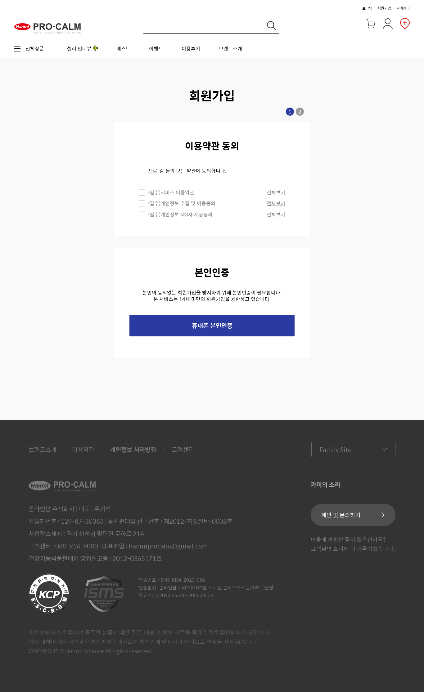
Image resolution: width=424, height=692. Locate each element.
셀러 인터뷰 (79, 48)
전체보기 (276, 192)
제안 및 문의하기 (341, 515)
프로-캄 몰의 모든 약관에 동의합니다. (187, 171)
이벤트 (156, 48)
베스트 (123, 48)
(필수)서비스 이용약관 (171, 192)
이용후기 (191, 48)
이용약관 (83, 449)
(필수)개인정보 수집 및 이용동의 (181, 203)
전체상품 (34, 48)
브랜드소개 (230, 48)
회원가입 (384, 8)
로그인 (367, 8)
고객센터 (403, 8)
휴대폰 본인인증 (212, 325)
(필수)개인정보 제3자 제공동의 (180, 214)
